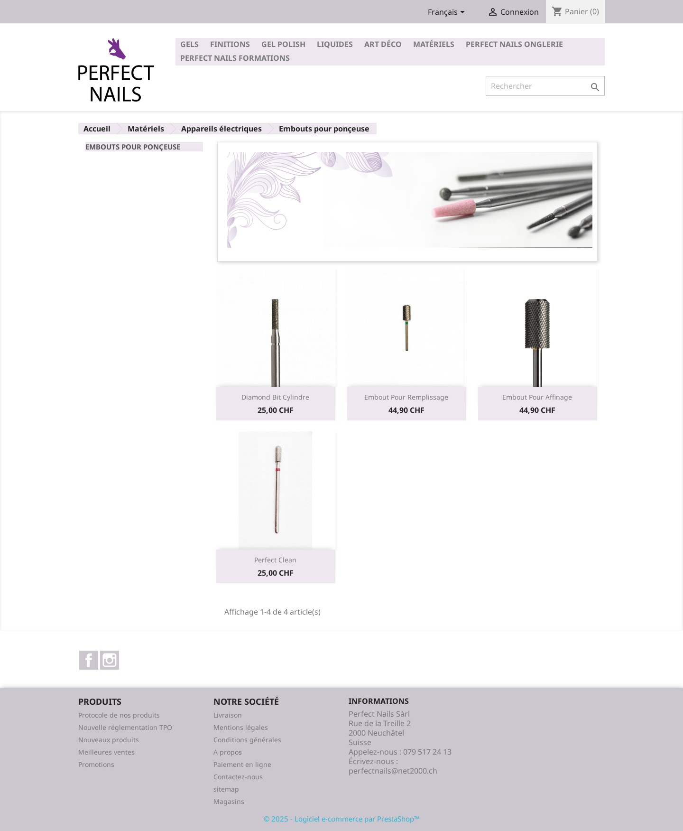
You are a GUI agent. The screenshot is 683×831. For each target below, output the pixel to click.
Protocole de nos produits (119, 714)
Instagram (109, 660)
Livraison (227, 714)
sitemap (226, 789)
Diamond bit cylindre (275, 396)
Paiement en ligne (242, 764)
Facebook (88, 660)
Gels (189, 44)
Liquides (335, 44)
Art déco (383, 44)
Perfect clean (275, 559)
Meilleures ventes (106, 751)
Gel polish (283, 44)
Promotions (96, 764)
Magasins (228, 801)
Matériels (433, 44)
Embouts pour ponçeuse (132, 146)
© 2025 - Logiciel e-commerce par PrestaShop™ (342, 818)
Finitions (230, 44)
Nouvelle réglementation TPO (125, 727)
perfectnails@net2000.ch (393, 771)
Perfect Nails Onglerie (514, 44)
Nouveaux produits (108, 739)
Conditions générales (247, 739)
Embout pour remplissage (406, 396)
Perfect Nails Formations (235, 58)
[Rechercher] (545, 86)
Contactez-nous (238, 776)
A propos (227, 751)
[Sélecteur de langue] (448, 13)
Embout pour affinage (537, 396)
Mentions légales (240, 727)
